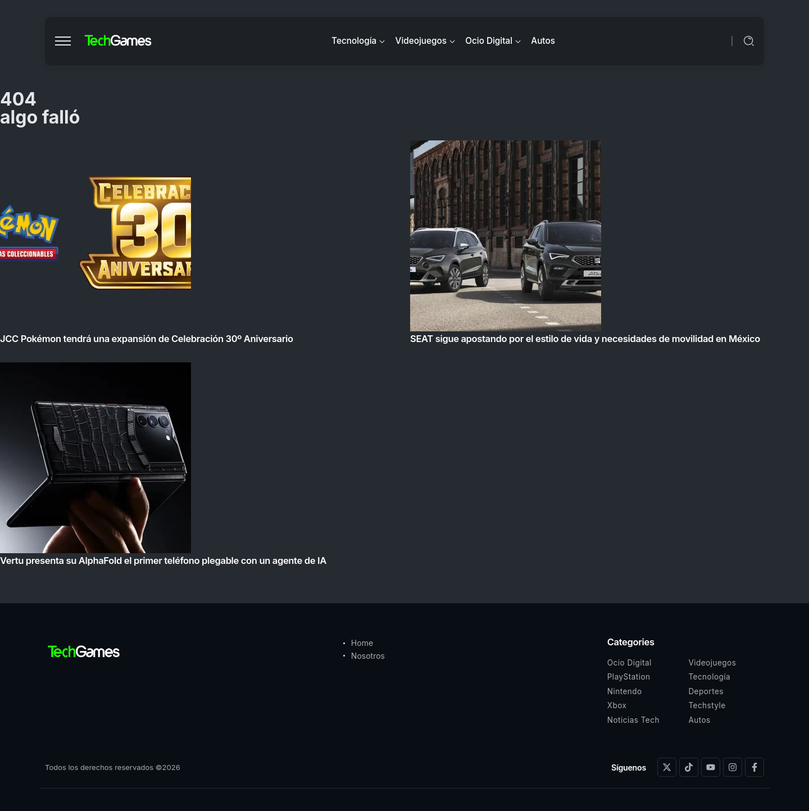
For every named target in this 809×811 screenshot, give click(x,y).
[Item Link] (404, 356)
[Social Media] (666, 767)
